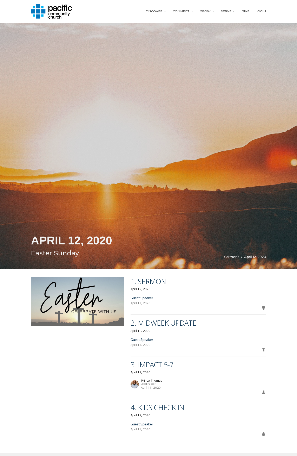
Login (261, 11)
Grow (207, 11)
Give (245, 11)
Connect (183, 11)
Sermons (231, 257)
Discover (156, 11)
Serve (228, 11)
